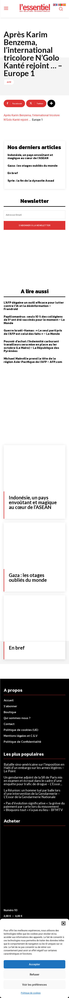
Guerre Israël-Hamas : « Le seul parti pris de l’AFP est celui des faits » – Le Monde (33, 332)
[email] (34, 214)
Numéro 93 (10, 910)
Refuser (34, 974)
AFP (9, 82)
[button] (63, 923)
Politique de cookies (30, 993)
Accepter (34, 964)
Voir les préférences (34, 984)
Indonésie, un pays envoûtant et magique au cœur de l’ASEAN (30, 156)
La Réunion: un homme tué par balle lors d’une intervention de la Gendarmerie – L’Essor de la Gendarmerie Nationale (32, 793)
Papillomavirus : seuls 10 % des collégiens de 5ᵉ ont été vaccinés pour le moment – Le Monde (34, 319)
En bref (13, 173)
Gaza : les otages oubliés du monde (33, 165)
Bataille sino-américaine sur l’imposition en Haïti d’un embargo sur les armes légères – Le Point (34, 767)
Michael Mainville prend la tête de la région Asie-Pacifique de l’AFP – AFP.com (33, 360)
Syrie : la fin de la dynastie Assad (31, 180)
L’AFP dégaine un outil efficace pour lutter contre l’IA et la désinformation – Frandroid (34, 305)
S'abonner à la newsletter (34, 225)
